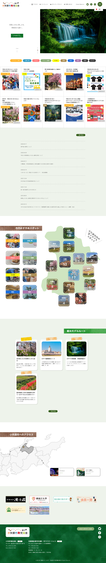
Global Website (80, 4)
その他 (55, 60)
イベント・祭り (16, 60)
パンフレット (44, 4)
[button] (37, 47)
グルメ (36, 60)
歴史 (78, 60)
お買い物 (27, 60)
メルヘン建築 (46, 60)
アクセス (35, 4)
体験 (63, 60)
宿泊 (71, 60)
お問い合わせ (69, 4)
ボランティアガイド (57, 4)
